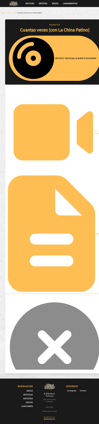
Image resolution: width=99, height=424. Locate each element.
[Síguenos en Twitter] (85, 3)
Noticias (30, 3)
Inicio (30, 391)
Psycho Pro (54, 24)
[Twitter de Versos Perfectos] (82, 391)
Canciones (27, 406)
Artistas (43, 3)
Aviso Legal (49, 407)
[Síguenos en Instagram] (89, 3)
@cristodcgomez (49, 419)
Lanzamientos (70, 3)
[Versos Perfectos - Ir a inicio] (13, 3)
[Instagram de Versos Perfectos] (71, 391)
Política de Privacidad (49, 411)
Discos (55, 3)
